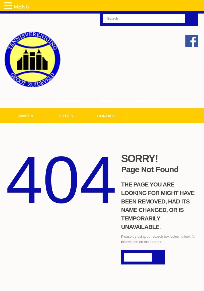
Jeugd (106, 101)
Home (26, 101)
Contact (106, 116)
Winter (26, 116)
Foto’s (66, 116)
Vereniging (66, 101)
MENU (21, 7)
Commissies (146, 101)
